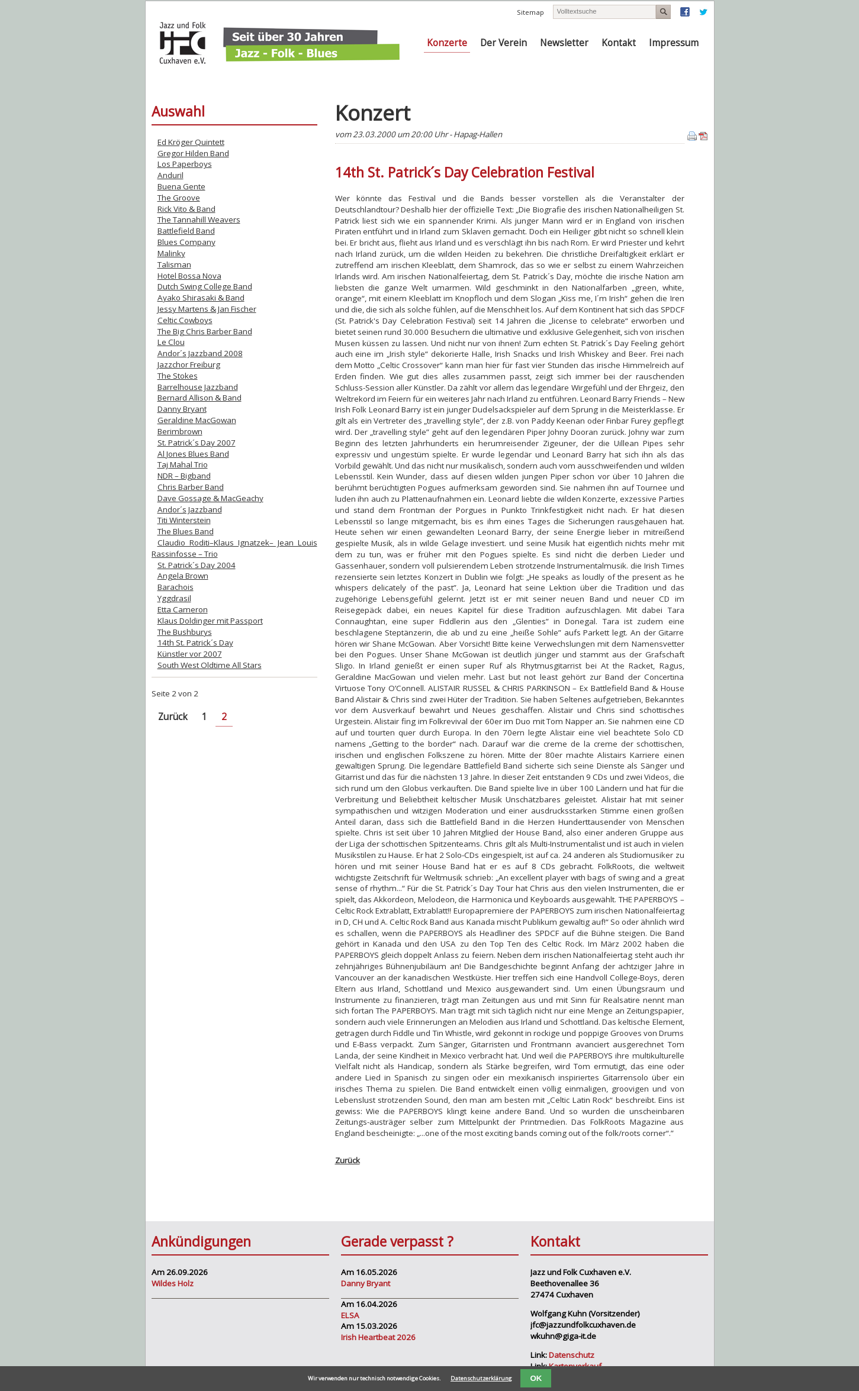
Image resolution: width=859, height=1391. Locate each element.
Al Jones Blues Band (193, 453)
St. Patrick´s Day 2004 (196, 565)
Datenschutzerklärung (481, 1378)
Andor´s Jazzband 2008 (200, 353)
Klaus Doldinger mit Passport (210, 620)
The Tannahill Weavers (198, 219)
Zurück (347, 1160)
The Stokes (177, 375)
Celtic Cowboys (185, 320)
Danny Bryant (182, 409)
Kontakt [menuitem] (618, 43)
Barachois (175, 587)
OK (536, 1378)
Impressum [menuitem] (674, 43)
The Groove (178, 197)
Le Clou (171, 342)
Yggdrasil (174, 598)
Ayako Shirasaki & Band (200, 297)
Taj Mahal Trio (182, 464)
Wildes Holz (173, 1283)
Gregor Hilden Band (193, 153)
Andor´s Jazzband (189, 509)
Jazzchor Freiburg (188, 364)
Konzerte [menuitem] (447, 43)
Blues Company (186, 242)
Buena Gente (181, 186)
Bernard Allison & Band (199, 397)
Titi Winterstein (184, 520)
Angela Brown (182, 575)
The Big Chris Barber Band (204, 331)
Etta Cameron (182, 609)
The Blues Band (185, 531)
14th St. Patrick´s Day (195, 642)
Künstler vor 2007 (189, 653)
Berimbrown (179, 431)
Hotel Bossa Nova (189, 275)
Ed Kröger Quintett (190, 142)
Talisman (174, 264)
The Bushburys (184, 632)
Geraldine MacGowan (196, 420)
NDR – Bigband (184, 475)
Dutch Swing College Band (204, 286)
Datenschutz (571, 1355)
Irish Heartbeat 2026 (378, 1337)
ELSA (350, 1315)
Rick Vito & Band (186, 209)
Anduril (170, 175)
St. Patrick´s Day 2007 (196, 442)
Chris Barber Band (190, 487)
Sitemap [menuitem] (530, 12)
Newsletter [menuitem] (564, 43)
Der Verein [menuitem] (503, 43)
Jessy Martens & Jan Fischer (206, 309)
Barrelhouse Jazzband (197, 387)
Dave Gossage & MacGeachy (210, 498)
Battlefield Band (186, 230)
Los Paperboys (184, 164)
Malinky (171, 253)
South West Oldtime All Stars (209, 665)
